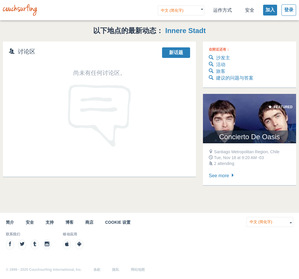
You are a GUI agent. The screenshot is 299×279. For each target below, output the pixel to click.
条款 (96, 270)
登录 (288, 9)
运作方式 (222, 10)
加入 (270, 9)
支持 (50, 222)
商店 (89, 222)
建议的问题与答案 (231, 78)
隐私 (115, 270)
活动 (217, 64)
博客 (69, 222)
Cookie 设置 (118, 222)
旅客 (217, 71)
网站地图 (138, 270)
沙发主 (219, 58)
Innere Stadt (185, 31)
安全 (249, 10)
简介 (10, 222)
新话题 (176, 52)
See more (222, 175)
